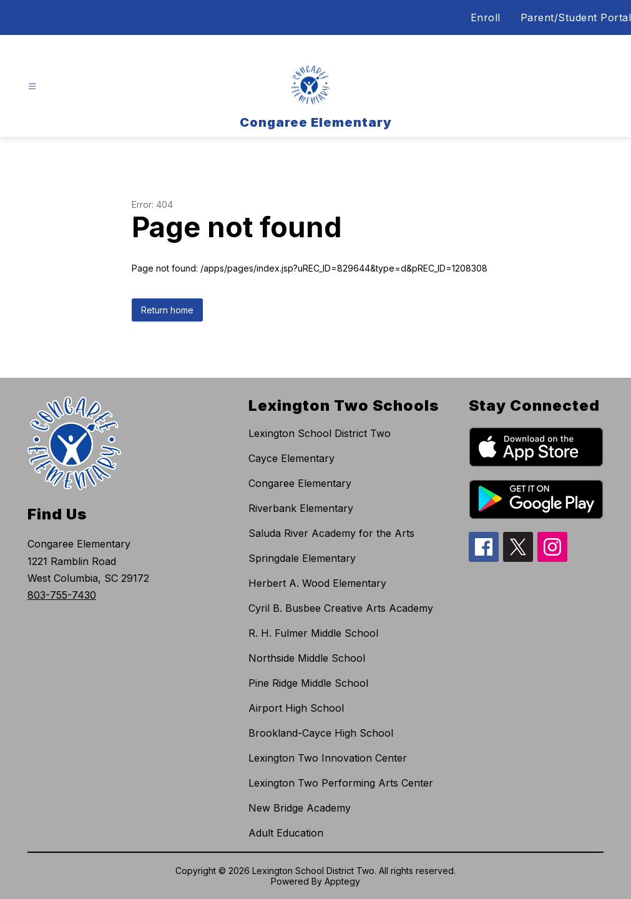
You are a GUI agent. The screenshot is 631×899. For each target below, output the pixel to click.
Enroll (486, 17)
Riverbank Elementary (300, 508)
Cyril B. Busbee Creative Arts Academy (340, 608)
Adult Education (285, 833)
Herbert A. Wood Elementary (317, 583)
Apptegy (342, 881)
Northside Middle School (306, 658)
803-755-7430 (61, 595)
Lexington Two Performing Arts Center (340, 783)
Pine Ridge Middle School (308, 683)
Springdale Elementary (302, 558)
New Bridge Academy (299, 808)
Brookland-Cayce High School (320, 733)
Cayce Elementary (291, 458)
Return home (167, 310)
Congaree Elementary (299, 483)
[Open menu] (32, 86)
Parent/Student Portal (576, 17)
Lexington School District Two (319, 433)
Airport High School (296, 708)
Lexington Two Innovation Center (327, 758)
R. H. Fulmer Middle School (313, 633)
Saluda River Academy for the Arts (331, 533)
